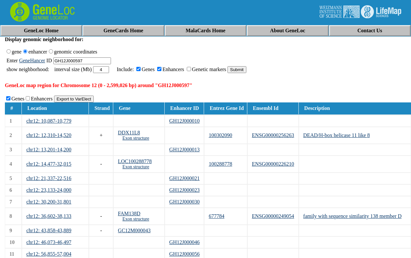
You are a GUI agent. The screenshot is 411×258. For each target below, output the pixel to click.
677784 (216, 216)
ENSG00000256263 (273, 135)
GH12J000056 (184, 254)
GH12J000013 (184, 149)
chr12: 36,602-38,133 (48, 216)
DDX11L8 (129, 132)
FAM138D (129, 213)
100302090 (220, 135)
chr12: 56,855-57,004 (48, 254)
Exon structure (135, 138)
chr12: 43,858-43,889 (48, 230)
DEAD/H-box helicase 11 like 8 (336, 135)
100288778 (220, 164)
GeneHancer (32, 60)
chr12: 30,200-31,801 (48, 202)
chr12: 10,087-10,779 (48, 121)
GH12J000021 (184, 178)
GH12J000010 (184, 121)
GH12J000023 (184, 190)
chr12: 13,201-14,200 (48, 149)
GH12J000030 (184, 202)
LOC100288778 (135, 161)
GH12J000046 (184, 242)
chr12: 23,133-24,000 (48, 190)
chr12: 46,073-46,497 (48, 242)
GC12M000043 (134, 230)
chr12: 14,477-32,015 (48, 164)
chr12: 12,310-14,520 (48, 135)
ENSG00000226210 (273, 164)
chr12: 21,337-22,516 (48, 178)
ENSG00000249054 (273, 216)
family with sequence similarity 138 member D (352, 216)
